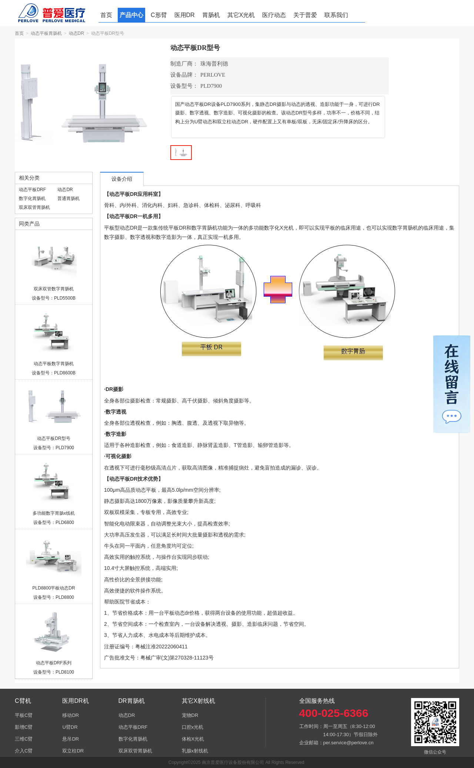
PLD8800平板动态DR (53, 588)
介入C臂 (24, 751)
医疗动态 (274, 15)
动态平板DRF (32, 189)
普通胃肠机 (68, 198)
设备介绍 (121, 179)
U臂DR (69, 727)
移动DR (70, 715)
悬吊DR (70, 739)
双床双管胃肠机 (34, 207)
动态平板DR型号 (53, 438)
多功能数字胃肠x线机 (54, 513)
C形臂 (159, 15)
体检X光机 (193, 739)
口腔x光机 (193, 727)
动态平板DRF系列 (54, 662)
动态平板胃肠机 (46, 33)
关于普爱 (305, 15)
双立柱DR (73, 751)
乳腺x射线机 (195, 751)
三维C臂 (24, 739)
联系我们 (336, 15)
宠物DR (190, 715)
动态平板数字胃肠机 (54, 363)
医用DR (184, 15)
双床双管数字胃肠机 (54, 288)
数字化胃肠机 (32, 198)
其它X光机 (241, 15)
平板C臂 (24, 715)
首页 (106, 15)
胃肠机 (211, 15)
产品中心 (131, 15)
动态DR (76, 33)
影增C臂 (24, 727)
